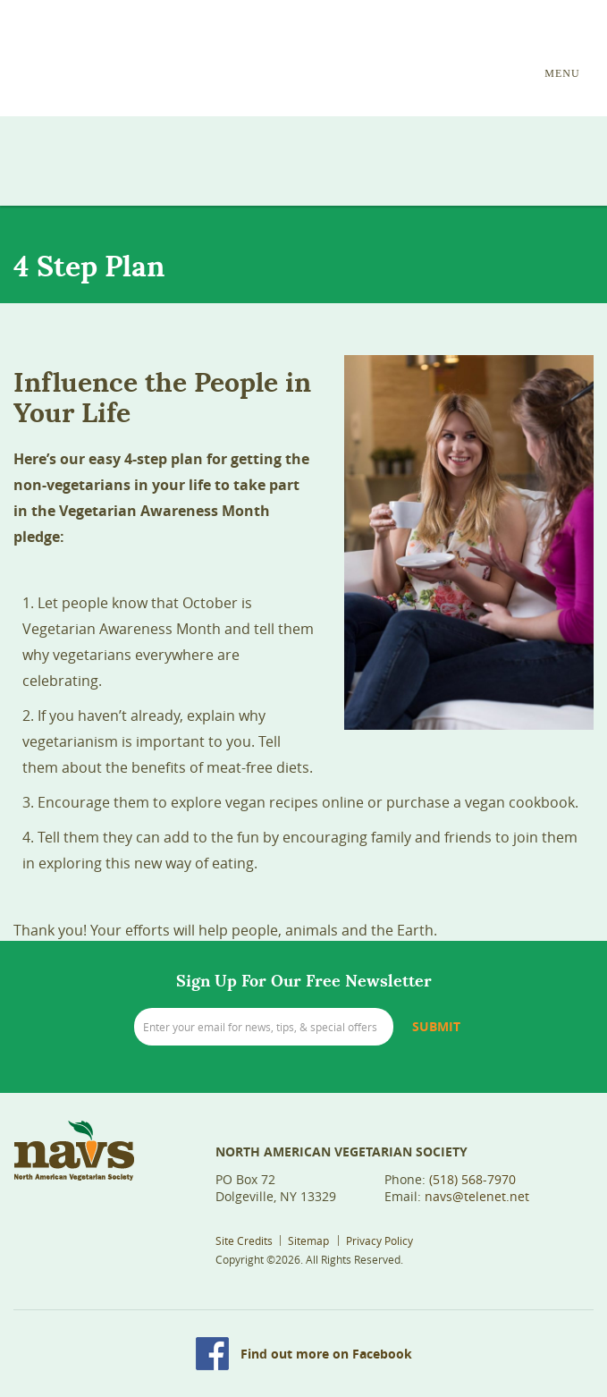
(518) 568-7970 (472, 1179)
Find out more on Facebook (326, 1353)
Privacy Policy (379, 1240)
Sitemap (308, 1240)
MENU (561, 73)
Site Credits (244, 1240)
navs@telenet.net (477, 1196)
